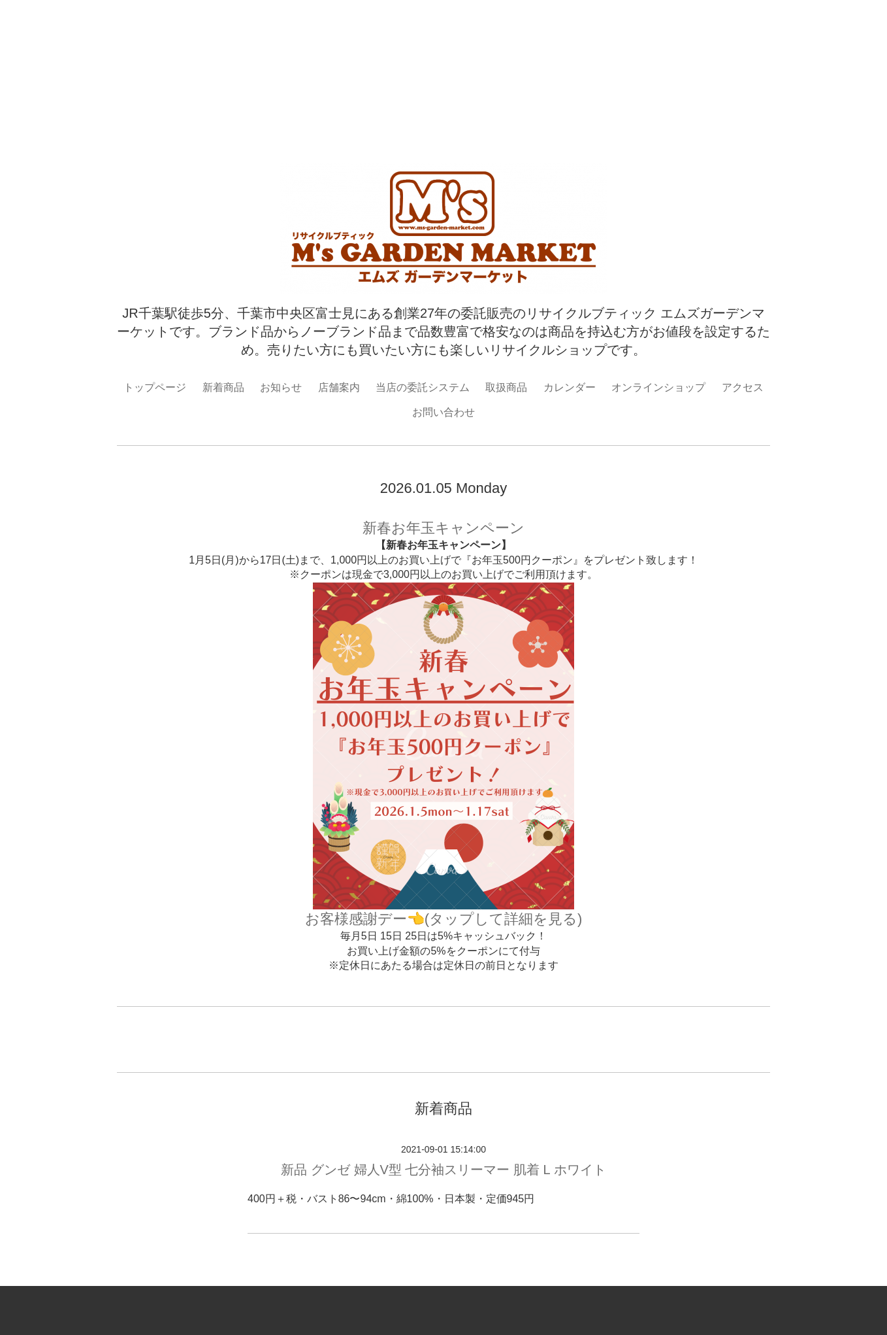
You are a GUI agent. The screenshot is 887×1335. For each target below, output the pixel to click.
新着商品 (223, 387)
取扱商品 (506, 387)
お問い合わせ (443, 412)
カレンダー (569, 387)
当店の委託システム (423, 387)
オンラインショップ (658, 387)
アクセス (743, 387)
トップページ (154, 387)
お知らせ (281, 387)
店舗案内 (339, 387)
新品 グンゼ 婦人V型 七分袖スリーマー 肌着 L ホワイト (443, 1169)
